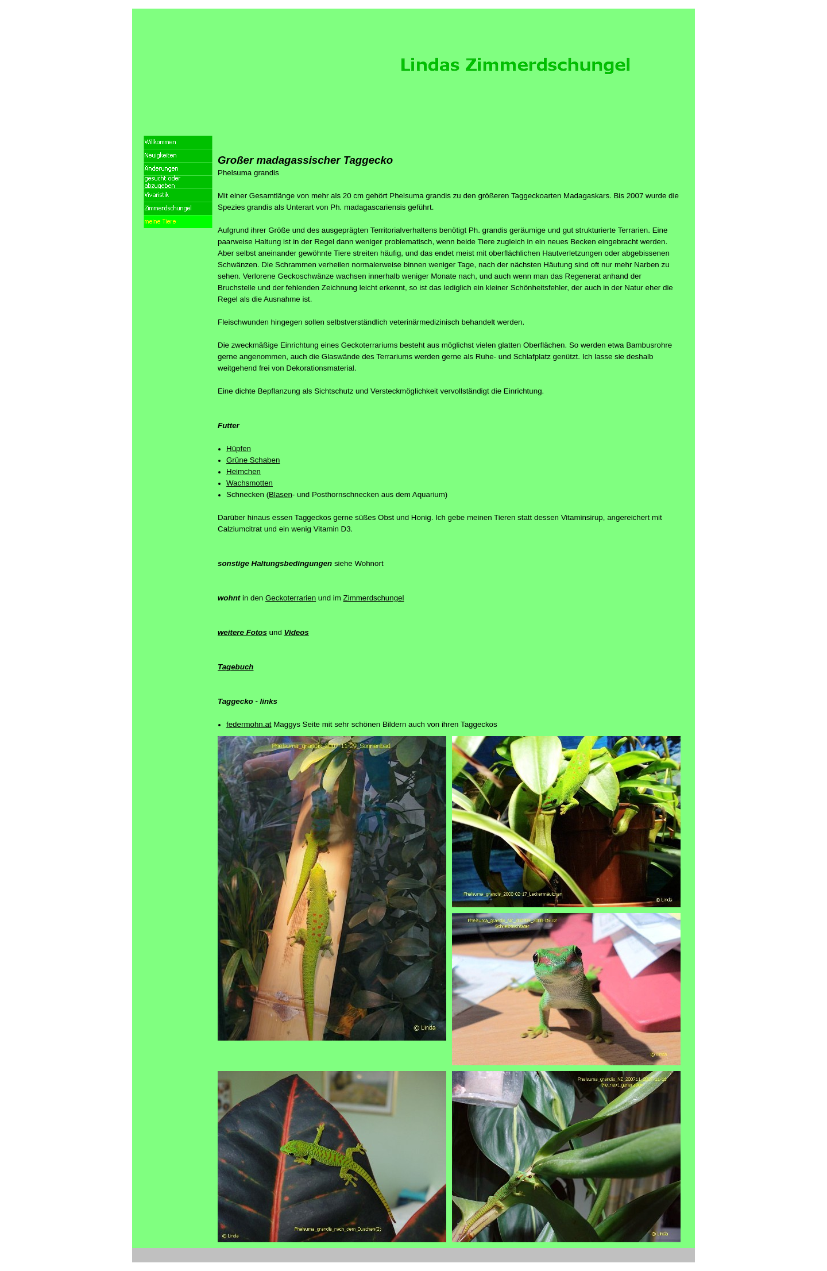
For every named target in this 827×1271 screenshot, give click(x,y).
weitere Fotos (242, 632)
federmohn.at (249, 724)
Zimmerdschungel (373, 598)
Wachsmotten (249, 483)
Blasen (280, 494)
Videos (296, 632)
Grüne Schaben (253, 460)
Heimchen (243, 471)
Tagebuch (235, 667)
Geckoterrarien (290, 598)
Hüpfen (238, 448)
